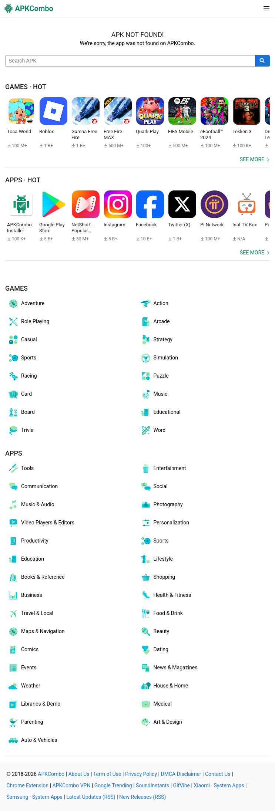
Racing (22, 376)
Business (24, 595)
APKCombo (51, 774)
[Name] (130, 61)
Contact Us (218, 774)
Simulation (159, 358)
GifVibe (181, 785)
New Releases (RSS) (142, 797)
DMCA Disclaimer (181, 774)
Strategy (156, 340)
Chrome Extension (28, 785)
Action (154, 304)
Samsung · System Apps (35, 797)
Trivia (20, 430)
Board (21, 412)
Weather (23, 686)
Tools (20, 468)
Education (25, 559)
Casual (22, 340)
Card (19, 394)
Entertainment (163, 468)
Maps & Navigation (35, 632)
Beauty (155, 632)
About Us (78, 774)
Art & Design (161, 722)
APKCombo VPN (71, 785)
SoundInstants (152, 785)
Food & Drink (161, 613)
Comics (22, 650)
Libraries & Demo (33, 704)
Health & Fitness (165, 595)
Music (154, 394)
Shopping (157, 577)
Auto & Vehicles (32, 740)
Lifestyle (156, 559)
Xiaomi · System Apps (219, 785)
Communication (32, 487)
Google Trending (113, 785)
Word (153, 430)
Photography (161, 505)
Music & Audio (30, 505)
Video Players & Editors (40, 523)
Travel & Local (30, 613)
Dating (154, 650)
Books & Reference (35, 577)
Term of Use (107, 774)
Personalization (165, 523)
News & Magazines (169, 668)
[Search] (262, 61)
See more (252, 159)
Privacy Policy (141, 774)
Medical (156, 704)
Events (21, 668)
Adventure (25, 304)
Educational (160, 412)
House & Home (164, 686)
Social (154, 487)
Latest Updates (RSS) (90, 797)
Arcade (155, 322)
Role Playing (28, 322)
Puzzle (154, 376)
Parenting (25, 722)
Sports (21, 358)
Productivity (27, 541)
